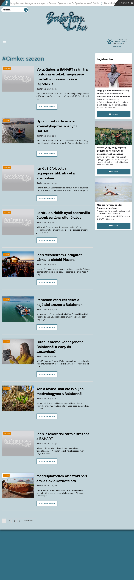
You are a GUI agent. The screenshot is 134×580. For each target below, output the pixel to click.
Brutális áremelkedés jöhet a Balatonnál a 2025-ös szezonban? (60, 347)
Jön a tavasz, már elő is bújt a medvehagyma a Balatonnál (60, 391)
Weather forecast (117, 46)
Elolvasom (113, 114)
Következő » (29, 521)
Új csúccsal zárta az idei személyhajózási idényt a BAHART (57, 126)
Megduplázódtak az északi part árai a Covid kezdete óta (62, 478)
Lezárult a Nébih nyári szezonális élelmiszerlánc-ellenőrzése (63, 215)
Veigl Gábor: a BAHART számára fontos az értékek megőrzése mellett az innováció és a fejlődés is (62, 76)
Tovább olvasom (47, 107)
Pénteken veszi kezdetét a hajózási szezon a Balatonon (60, 302)
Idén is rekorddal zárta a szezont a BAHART (63, 436)
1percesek (7, 69)
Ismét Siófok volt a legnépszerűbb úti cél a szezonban (56, 173)
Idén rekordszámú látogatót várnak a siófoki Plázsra (59, 257)
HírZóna (6, 120)
